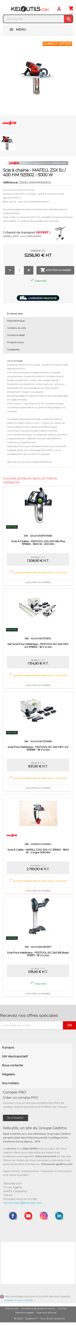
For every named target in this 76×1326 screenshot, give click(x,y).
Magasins (8, 1074)
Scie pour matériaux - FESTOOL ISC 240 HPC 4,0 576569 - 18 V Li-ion (38, 748)
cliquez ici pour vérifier (18, 1300)
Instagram (43, 1215)
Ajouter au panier (55, 270)
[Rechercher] (33, 19)
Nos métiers (10, 1083)
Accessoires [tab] (13, 349)
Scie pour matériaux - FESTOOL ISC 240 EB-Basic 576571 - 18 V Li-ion (38, 954)
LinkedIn (59, 1215)
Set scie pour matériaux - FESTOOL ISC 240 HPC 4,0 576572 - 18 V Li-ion (38, 645)
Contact (62, 1308)
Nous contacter (12, 1065)
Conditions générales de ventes (38, 1308)
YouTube (28, 1215)
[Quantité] (19, 270)
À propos (8, 1047)
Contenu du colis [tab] (16, 327)
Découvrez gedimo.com (56, 1164)
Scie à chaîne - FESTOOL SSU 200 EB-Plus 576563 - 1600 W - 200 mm (38, 543)
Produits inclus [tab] (15, 342)
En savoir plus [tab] (15, 313)
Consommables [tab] (16, 335)
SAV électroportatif (15, 1056)
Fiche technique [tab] (16, 320)
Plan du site (11, 1308)
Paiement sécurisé (46, 1312)
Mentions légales (24, 1312)
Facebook (13, 1215)
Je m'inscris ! (15, 1118)
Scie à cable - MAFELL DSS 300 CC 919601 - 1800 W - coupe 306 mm (38, 851)
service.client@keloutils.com (23, 1203)
